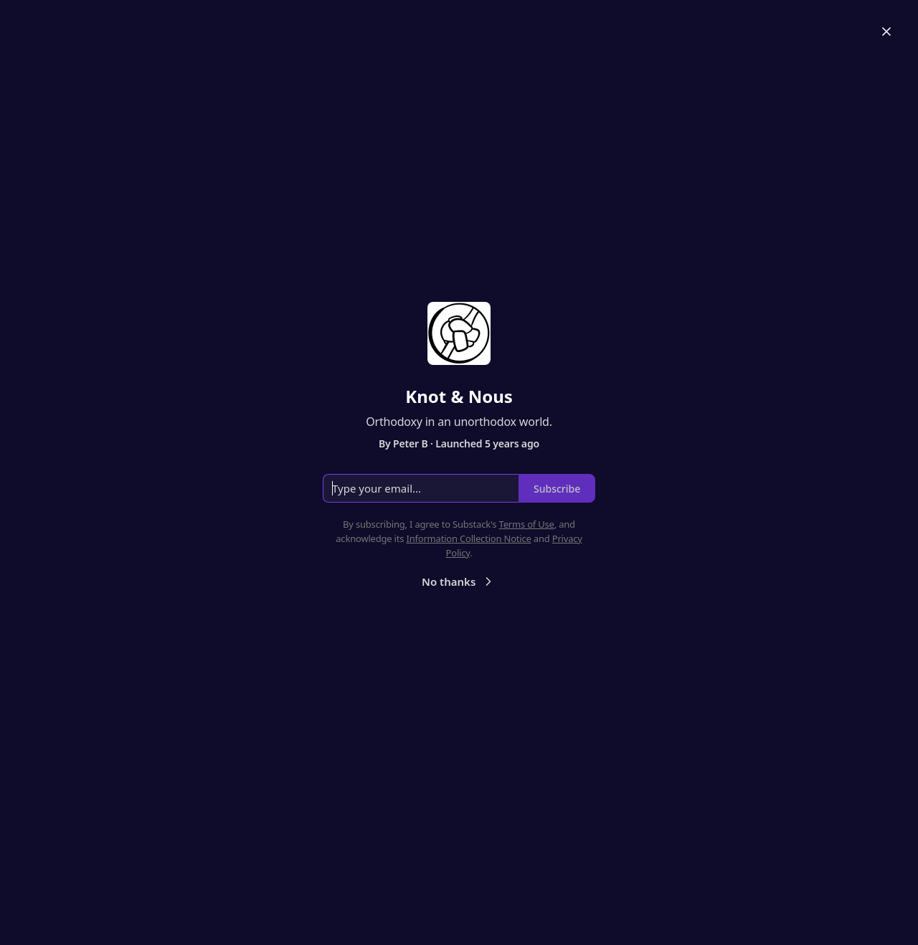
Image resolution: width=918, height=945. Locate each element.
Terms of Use (526, 524)
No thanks (459, 581)
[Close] (886, 31)
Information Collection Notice (468, 538)
